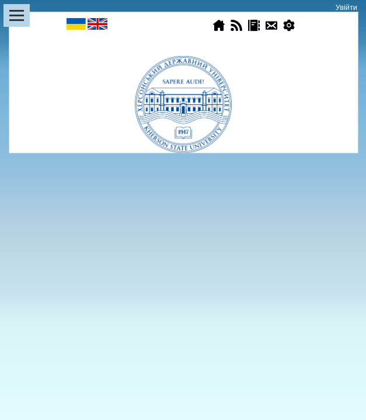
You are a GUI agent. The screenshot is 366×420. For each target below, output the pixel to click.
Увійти (346, 7)
